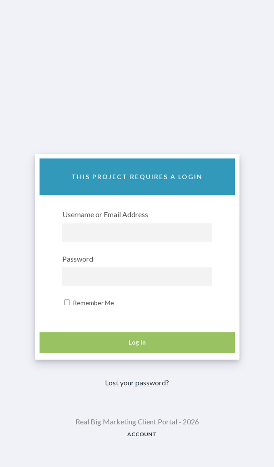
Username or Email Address (105, 215)
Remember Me (89, 303)
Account (141, 434)
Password (77, 259)
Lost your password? (137, 382)
